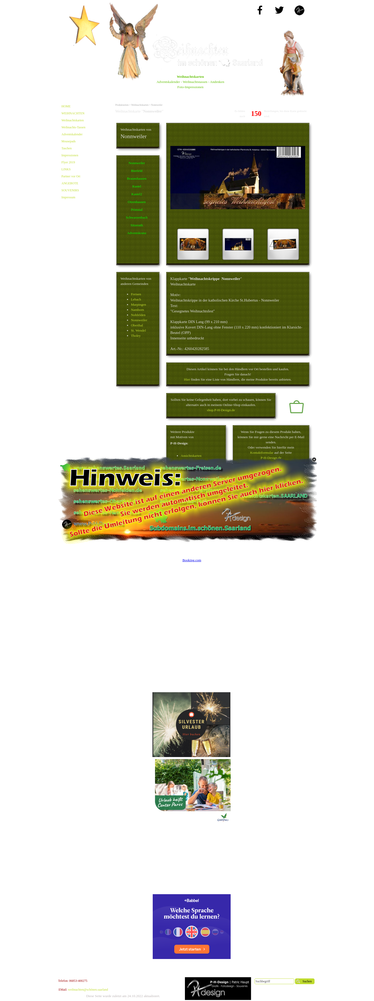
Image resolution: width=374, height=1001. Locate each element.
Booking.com (191, 560)
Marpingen (138, 304)
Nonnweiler (137, 163)
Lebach (136, 299)
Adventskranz (136, 233)
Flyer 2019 (68, 162)
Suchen (307, 981)
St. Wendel (138, 330)
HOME (66, 106)
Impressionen (70, 155)
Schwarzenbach (137, 217)
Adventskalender (72, 134)
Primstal (136, 210)
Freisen (136, 294)
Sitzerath (137, 225)
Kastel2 (136, 194)
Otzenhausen (137, 202)
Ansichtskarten (191, 456)
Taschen (67, 148)
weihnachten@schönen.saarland (88, 989)
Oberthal (137, 325)
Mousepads (69, 141)
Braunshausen (136, 178)
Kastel (136, 186)
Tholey (136, 336)
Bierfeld (137, 171)
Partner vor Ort (71, 176)
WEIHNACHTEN (73, 113)
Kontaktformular (261, 452)
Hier (187, 379)
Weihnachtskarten (73, 120)
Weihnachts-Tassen (73, 127)
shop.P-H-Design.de (221, 410)
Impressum (68, 197)
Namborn (137, 310)
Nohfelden (138, 315)
